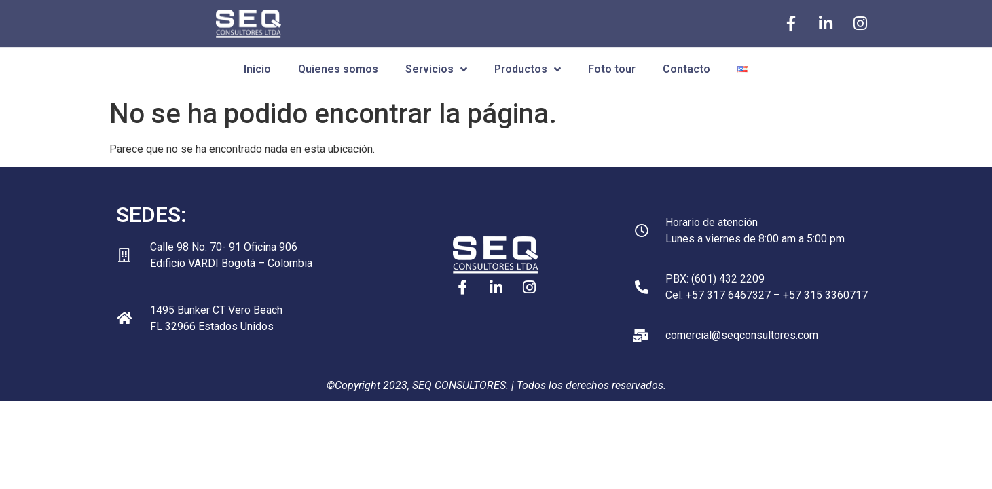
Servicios (436, 69)
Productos (527, 69)
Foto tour (612, 68)
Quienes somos (338, 68)
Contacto (686, 68)
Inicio (257, 68)
